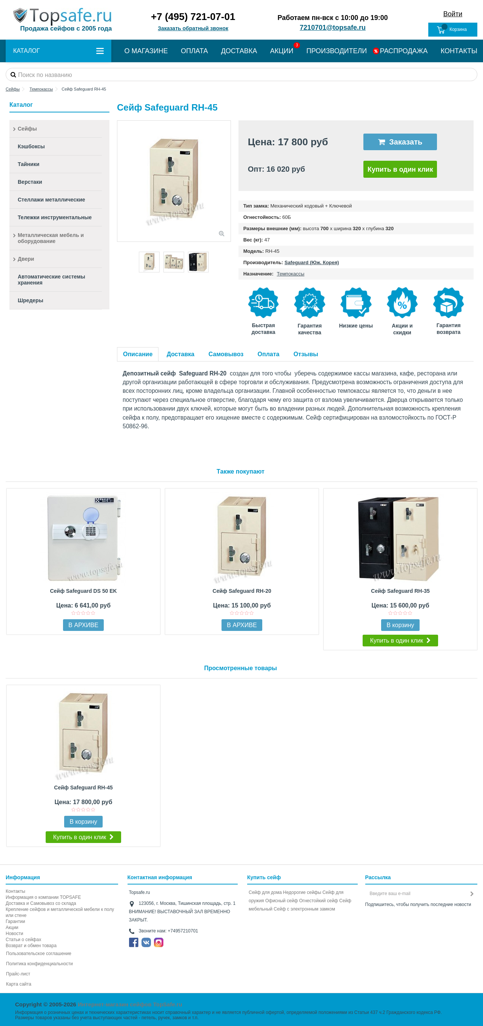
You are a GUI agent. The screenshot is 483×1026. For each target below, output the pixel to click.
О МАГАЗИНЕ (146, 51)
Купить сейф (264, 877)
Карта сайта (18, 984)
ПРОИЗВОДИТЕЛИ (336, 51)
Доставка (181, 354)
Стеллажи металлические (51, 200)
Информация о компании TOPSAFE (43, 897)
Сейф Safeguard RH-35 (400, 591)
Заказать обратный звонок (193, 28)
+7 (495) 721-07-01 (193, 16)
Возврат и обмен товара (31, 945)
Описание (137, 354)
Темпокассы (290, 274)
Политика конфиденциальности (39, 963)
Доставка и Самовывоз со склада (41, 903)
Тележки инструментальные (55, 217)
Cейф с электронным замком (304, 909)
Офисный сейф (281, 900)
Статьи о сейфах (23, 939)
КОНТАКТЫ (459, 51)
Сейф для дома (265, 892)
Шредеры (30, 300)
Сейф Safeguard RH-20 (241, 591)
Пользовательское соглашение (38, 953)
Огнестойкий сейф (318, 900)
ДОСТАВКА (239, 51)
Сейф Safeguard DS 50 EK (83, 591)
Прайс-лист (18, 974)
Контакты (15, 891)
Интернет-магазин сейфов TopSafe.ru (130, 1004)
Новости (14, 933)
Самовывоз (226, 354)
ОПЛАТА (194, 51)
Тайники (28, 164)
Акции (12, 927)
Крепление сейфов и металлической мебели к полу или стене (60, 912)
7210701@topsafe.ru (333, 27)
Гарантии (15, 921)
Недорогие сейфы (302, 892)
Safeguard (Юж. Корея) (312, 262)
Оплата (269, 354)
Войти (452, 14)
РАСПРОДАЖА (404, 51)
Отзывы (306, 354)
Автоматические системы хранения (51, 280)
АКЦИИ (282, 51)
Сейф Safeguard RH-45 (83, 787)
